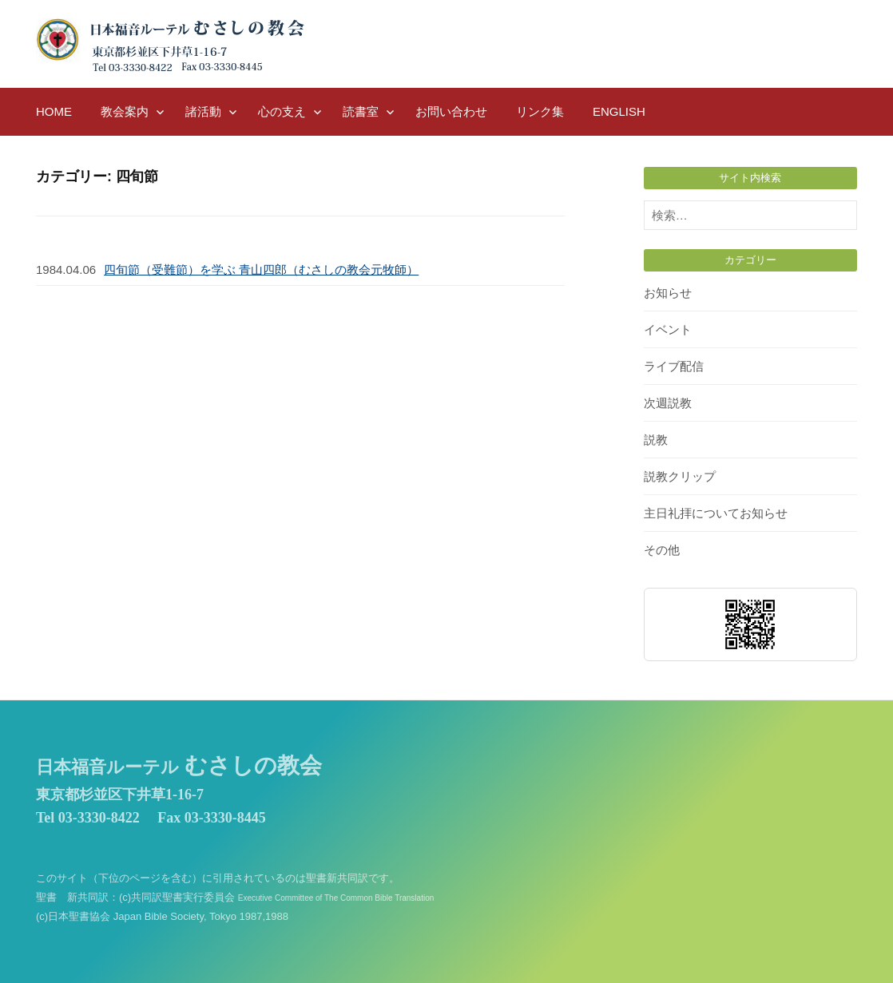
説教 (656, 439)
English (619, 111)
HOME (54, 111)
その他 (662, 550)
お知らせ (668, 292)
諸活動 (203, 111)
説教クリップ (680, 476)
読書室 (361, 111)
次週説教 (668, 403)
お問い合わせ (451, 111)
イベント (668, 329)
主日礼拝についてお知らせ (716, 513)
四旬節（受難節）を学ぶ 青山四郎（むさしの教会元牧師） (261, 269)
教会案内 (125, 111)
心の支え (282, 111)
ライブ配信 (674, 366)
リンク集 (540, 111)
